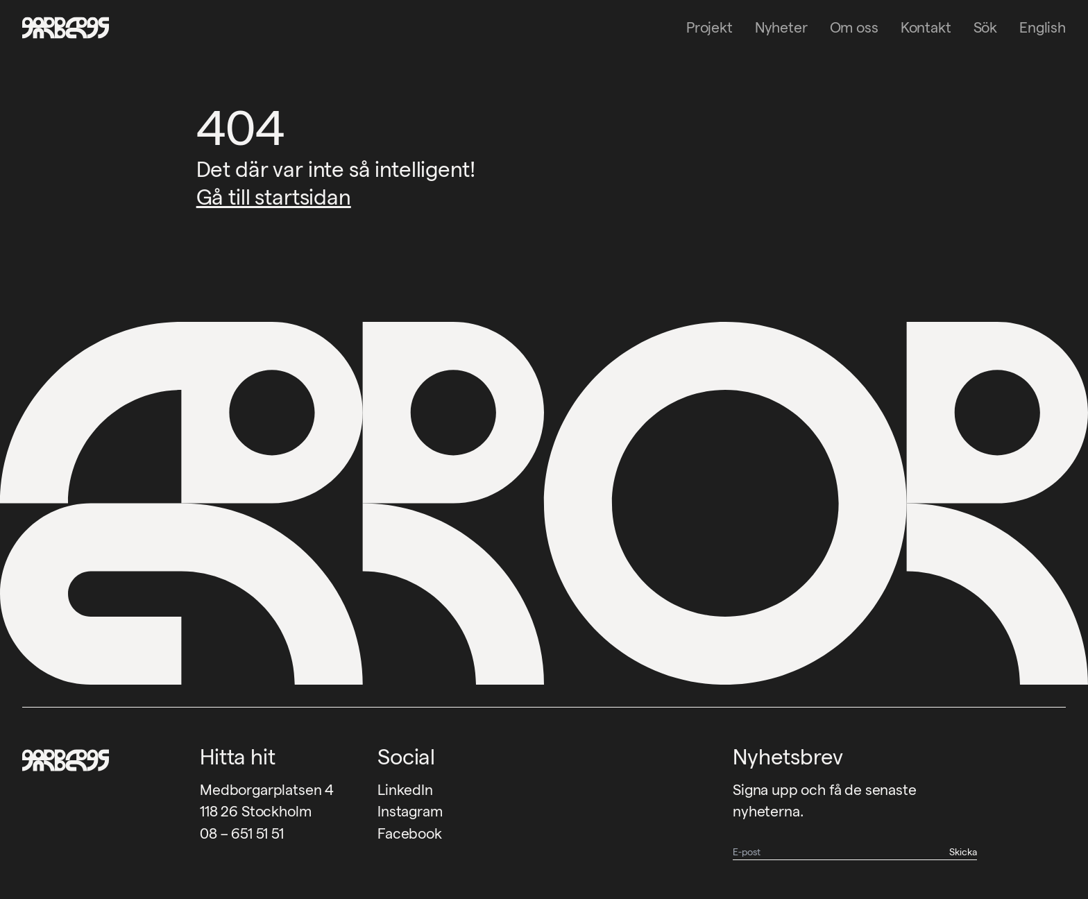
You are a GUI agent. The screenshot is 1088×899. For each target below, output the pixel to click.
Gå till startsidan (273, 197)
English (1042, 27)
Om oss (854, 27)
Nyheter (781, 27)
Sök (986, 27)
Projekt (709, 27)
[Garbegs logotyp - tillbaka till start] (61, 28)
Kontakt (926, 27)
